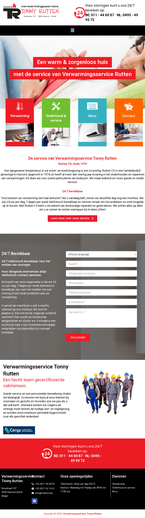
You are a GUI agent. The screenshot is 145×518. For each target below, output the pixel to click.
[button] (72, 30)
